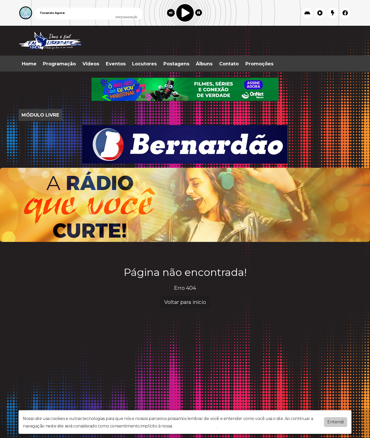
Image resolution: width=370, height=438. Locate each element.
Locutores (144, 64)
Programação (59, 64)
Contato (229, 64)
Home (29, 64)
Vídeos (90, 64)
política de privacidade (195, 426)
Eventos (116, 64)
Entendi (335, 421)
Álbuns (204, 64)
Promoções (259, 64)
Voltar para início (185, 302)
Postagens (176, 64)
